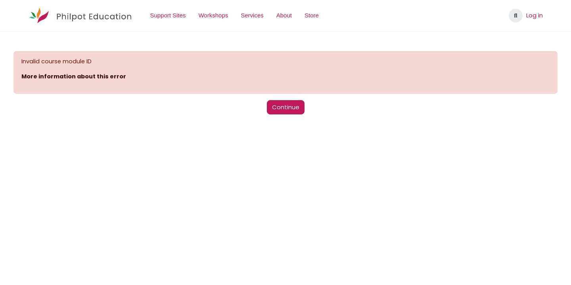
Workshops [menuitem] (213, 15)
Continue (285, 107)
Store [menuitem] (312, 15)
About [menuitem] (284, 15)
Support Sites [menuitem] (168, 15)
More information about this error (89, 77)
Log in (534, 15)
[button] (516, 16)
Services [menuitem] (252, 15)
